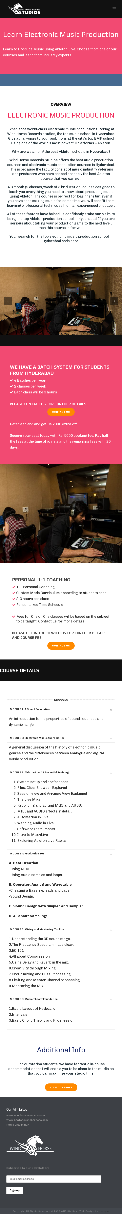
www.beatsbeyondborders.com (27, 1120)
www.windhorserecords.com (25, 1115)
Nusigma (104, 1211)
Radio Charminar (17, 1124)
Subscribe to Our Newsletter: (27, 1168)
